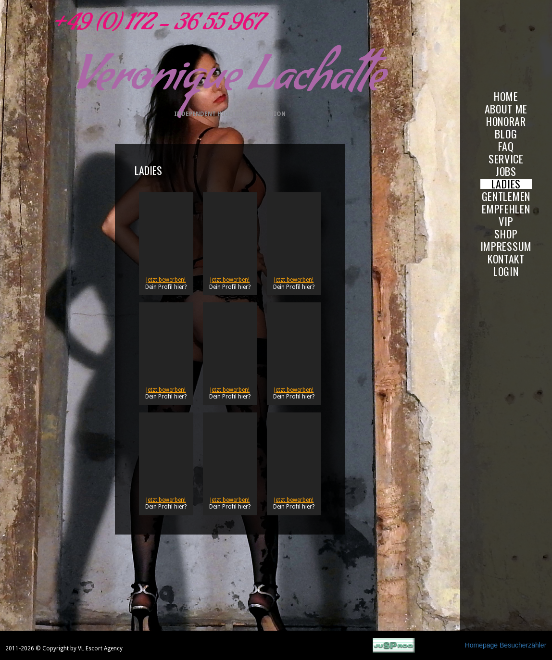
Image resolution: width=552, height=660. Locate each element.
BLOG (506, 134)
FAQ (506, 146)
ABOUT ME (506, 109)
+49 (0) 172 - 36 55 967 (156, 26)
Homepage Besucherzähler (506, 645)
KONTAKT (506, 259)
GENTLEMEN (506, 196)
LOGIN (506, 271)
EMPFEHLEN (506, 209)
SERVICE (506, 159)
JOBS (506, 171)
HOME (506, 96)
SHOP (505, 234)
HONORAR (506, 121)
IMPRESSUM (506, 246)
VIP (506, 221)
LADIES (506, 184)
